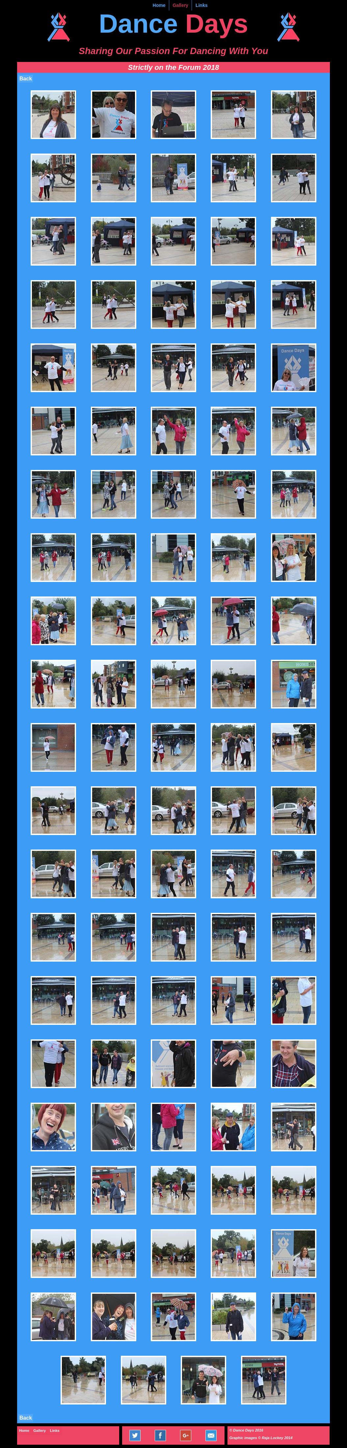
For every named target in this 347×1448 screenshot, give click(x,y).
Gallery (180, 5)
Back (25, 78)
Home (159, 5)
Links (202, 5)
